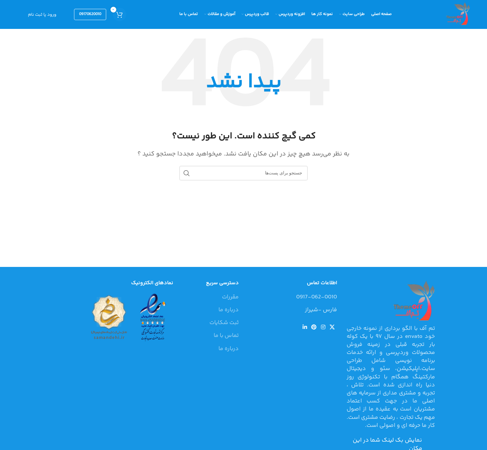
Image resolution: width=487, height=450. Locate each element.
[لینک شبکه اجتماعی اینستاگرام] (323, 327)
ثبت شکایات (224, 323)
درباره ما (228, 310)
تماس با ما (226, 336)
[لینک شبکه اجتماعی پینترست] (314, 327)
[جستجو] (243, 173)
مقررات (230, 297)
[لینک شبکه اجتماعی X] (332, 327)
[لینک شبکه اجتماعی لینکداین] (304, 327)
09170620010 (90, 14)
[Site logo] (457, 14)
